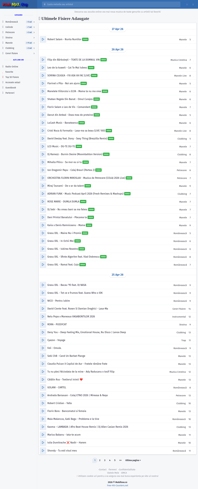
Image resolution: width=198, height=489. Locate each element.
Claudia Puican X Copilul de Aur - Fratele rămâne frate (77, 363)
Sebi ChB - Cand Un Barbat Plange (66, 355)
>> (120, 460)
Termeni (113, 469)
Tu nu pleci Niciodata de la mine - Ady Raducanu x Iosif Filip (80, 371)
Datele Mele (113, 473)
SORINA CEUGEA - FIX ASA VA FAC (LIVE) (69, 75)
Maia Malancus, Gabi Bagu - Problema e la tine (73, 418)
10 (189, 403)
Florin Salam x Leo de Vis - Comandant (69, 107)
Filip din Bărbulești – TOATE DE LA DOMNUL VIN (73, 59)
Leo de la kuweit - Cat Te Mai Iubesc (67, 67)
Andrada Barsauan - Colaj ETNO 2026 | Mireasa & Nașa (77, 395)
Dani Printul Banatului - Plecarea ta (67, 217)
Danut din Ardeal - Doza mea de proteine (70, 114)
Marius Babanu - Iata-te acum (64, 434)
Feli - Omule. (54, 348)
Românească (180, 233)
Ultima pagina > (133, 460)
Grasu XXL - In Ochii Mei (60, 240)
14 (190, 308)
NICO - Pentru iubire (58, 300)
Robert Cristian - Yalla (59, 403)
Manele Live (180, 75)
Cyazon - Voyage (56, 340)
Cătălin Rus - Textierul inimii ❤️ (65, 379)
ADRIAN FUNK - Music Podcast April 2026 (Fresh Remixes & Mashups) (85, 193)
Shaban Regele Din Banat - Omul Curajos (70, 99)
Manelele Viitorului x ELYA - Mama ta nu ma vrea (74, 91)
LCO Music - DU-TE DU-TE (61, 146)
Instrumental (179, 316)
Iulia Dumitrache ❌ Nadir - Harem (66, 442)
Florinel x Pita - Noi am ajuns (63, 83)
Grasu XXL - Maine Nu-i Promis (64, 233)
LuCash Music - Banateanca (62, 122)
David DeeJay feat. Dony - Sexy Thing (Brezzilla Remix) (77, 138)
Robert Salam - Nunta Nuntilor (64, 39)
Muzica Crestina (179, 60)
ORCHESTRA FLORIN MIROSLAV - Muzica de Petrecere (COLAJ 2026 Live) (86, 177)
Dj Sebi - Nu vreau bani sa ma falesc (67, 209)
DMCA (124, 473)
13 (190, 332)
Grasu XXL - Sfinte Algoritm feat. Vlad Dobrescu (73, 256)
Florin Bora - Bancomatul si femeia (66, 411)
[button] (43, 39)
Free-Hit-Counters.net (117, 485)
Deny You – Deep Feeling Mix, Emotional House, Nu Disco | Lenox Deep (86, 332)
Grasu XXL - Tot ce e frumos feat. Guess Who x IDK (75, 292)
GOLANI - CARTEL (56, 387)
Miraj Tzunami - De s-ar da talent (65, 185)
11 (190, 340)
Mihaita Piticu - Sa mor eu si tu (64, 162)
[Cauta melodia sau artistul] (112, 4)
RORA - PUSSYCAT (57, 324)
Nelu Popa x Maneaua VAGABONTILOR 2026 (71, 316)
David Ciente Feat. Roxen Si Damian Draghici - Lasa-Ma (77, 308)
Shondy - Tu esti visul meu (62, 450)
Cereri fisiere (179, 308)
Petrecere (182, 170)
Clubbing (182, 138)
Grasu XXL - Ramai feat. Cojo (63, 264)
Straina (183, 324)
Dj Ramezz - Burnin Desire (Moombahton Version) (75, 154)
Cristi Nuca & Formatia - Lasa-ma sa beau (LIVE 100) (76, 130)
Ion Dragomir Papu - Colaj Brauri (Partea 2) (71, 170)
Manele (183, 39)
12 (190, 316)
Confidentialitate (127, 469)
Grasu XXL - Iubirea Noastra (62, 248)
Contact (102, 469)
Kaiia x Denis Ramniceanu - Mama (66, 225)
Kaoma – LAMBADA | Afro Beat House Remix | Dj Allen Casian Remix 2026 (87, 426)
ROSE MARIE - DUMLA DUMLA (63, 201)
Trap (183, 340)
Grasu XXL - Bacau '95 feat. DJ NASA (66, 285)
